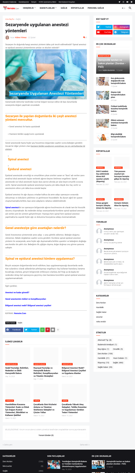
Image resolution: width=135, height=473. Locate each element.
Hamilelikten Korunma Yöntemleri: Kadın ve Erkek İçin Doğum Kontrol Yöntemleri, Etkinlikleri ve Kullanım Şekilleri (17, 409)
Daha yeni (8, 445)
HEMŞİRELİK (28, 8)
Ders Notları (101, 303)
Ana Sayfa (9, 19)
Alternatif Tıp (105, 340)
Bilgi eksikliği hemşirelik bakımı (118, 135)
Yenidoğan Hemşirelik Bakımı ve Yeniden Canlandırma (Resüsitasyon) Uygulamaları (74, 464)
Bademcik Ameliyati (107, 344)
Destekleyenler (24, 2)
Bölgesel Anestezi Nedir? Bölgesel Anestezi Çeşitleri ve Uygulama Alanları (74, 371)
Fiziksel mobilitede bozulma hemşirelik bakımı (119, 108)
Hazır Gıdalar (120, 358)
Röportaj (103, 362)
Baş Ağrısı (103, 349)
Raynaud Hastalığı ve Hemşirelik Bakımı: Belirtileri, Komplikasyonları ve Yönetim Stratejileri (46, 372)
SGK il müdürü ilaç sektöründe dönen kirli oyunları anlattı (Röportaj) (102, 176)
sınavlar (99, 317)
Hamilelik (100, 307)
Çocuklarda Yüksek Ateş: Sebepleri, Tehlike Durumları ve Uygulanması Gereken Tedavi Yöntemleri (74, 408)
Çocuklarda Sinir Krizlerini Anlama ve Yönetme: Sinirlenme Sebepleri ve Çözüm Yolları (45, 408)
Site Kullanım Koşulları (67, 2)
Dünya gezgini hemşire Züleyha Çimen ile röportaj (103, 205)
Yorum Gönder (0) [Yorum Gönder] (46, 435)
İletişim (33, 2)
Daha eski (84, 445)
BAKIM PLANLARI (47, 8)
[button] (123, 8)
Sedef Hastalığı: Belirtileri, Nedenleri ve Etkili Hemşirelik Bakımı (17, 371)
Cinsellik (118, 349)
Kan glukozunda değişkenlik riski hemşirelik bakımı (118, 80)
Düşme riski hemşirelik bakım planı (118, 94)
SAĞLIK (64, 8)
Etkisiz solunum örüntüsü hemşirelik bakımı (119, 122)
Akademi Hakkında (9, 2)
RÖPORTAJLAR (77, 8)
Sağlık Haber (101, 312)
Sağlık (18, 19)
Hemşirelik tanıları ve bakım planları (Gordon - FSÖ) (118, 462)
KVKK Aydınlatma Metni (47, 2)
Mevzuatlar (23, 466)
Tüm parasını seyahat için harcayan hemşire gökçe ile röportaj (121, 175)
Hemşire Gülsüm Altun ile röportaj (121, 204)
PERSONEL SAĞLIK (96, 8)
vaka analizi (101, 322)
